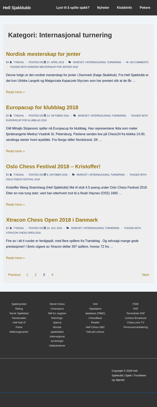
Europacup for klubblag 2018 (42, 107)
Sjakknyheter (19, 304)
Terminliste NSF (135, 313)
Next (145, 274)
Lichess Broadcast (135, 318)
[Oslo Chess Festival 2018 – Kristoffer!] (57, 174)
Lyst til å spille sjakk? (72, 7)
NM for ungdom (57, 313)
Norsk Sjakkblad (19, 313)
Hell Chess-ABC (95, 327)
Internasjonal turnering (103, 62)
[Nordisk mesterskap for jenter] (55, 62)
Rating (19, 308)
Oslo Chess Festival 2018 (23, 179)
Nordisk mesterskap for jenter (43, 54)
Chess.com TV (135, 322)
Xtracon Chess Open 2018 (23, 232)
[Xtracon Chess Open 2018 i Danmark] (54, 228)
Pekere (145, 7)
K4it (95, 304)
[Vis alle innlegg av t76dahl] (17, 62)
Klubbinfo (124, 7)
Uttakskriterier (57, 345)
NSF (135, 308)
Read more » (15, 92)
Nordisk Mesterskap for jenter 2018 (53, 67)
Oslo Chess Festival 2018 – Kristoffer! (53, 166)
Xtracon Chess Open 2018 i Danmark (52, 220)
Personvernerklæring (135, 327)
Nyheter (103, 7)
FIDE (136, 304)
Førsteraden (19, 318)
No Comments (139, 62)
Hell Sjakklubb (17, 7)
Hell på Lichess (95, 331)
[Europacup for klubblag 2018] (58, 115)
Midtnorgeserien (19, 331)
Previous (14, 274)
